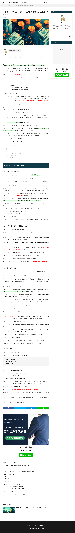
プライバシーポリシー (44, 525)
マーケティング (39, 2)
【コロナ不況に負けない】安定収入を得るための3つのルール (23, 5)
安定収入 (45, 2)
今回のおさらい (11, 157)
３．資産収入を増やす (12, 155)
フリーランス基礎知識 (23, 2)
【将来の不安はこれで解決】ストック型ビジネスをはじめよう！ (32, 507)
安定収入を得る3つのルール (12, 149)
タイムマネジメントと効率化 (60, 46)
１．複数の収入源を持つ (12, 151)
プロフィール (29, 525)
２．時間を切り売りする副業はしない (15, 153)
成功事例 (57, 62)
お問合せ (36, 525)
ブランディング (32, 2)
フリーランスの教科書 (10, 2)
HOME (5, 5)
